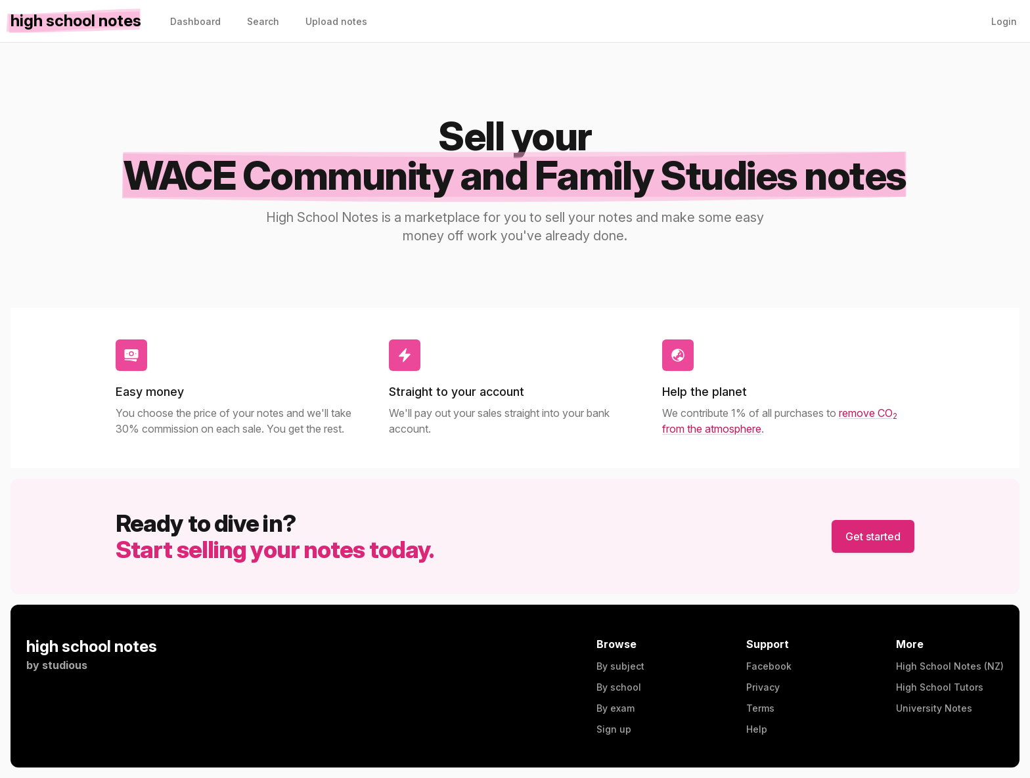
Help (756, 729)
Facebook (769, 666)
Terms (760, 708)
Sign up (613, 729)
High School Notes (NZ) (950, 666)
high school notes (91, 646)
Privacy (763, 687)
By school (618, 687)
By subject (620, 666)
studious (64, 665)
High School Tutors (939, 687)
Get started (873, 536)
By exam (615, 708)
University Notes (934, 708)
